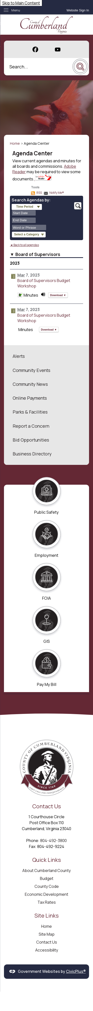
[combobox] (24, 213)
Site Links (46, 915)
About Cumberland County (46, 870)
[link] (77, 10)
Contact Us (46, 942)
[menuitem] (46, 356)
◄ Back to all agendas (24, 245)
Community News (30, 384)
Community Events (31, 370)
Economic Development (46, 894)
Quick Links (46, 860)
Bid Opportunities (31, 440)
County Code (46, 886)
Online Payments (30, 398)
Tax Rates (46, 902)
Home (15, 143)
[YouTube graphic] (58, 49)
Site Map (47, 934)
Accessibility (46, 950)
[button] (80, 66)
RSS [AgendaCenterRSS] (39, 193)
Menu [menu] (15, 10)
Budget (46, 878)
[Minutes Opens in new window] (20, 296)
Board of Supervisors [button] (37, 254)
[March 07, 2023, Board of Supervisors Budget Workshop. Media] (43, 296)
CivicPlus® (76, 971)
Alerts (19, 356)
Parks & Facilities (30, 412)
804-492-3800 (53, 840)
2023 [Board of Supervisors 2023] (15, 263)
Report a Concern (31, 426)
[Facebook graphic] (35, 49)
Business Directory (32, 454)
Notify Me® (56, 193)
